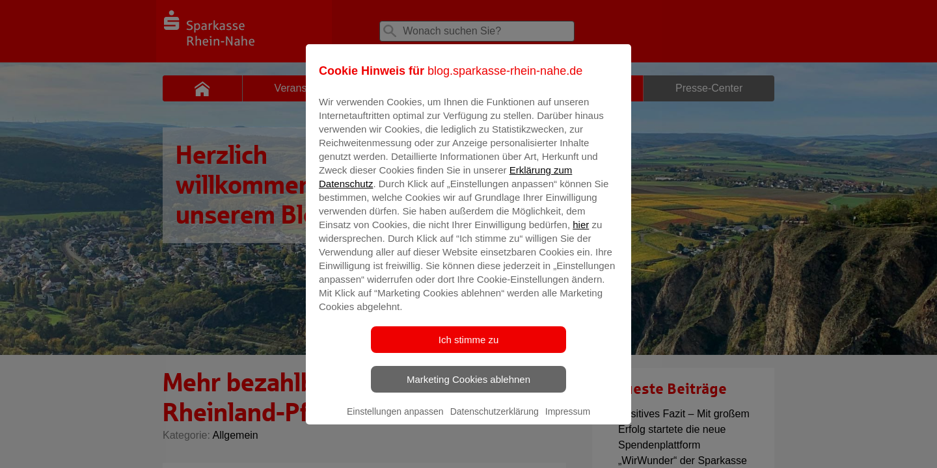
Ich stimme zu (469, 348)
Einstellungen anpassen (395, 420)
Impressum (567, 420)
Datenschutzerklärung (494, 420)
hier (581, 233)
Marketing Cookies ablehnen (468, 388)
